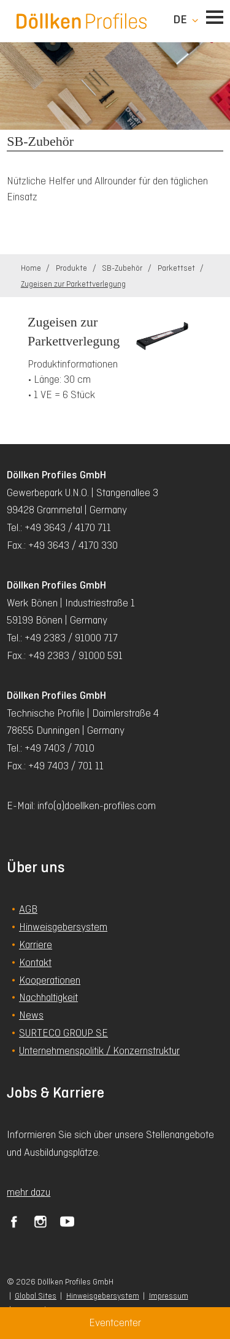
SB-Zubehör (123, 268)
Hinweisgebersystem (102, 1295)
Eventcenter (115, 1322)
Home (32, 268)
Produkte (72, 268)
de (180, 19)
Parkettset (177, 268)
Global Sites (35, 1295)
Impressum (168, 1295)
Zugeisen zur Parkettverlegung (73, 284)
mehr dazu (28, 1192)
